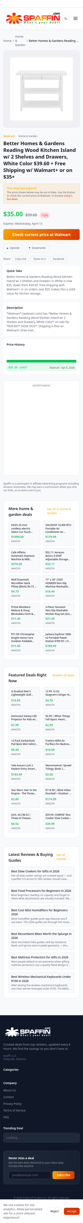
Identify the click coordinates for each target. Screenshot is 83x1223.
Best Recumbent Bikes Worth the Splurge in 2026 (41, 936)
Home (7, 41)
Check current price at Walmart (41, 234)
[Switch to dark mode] (66, 18)
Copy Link (20, 259)
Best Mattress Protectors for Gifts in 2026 (39, 957)
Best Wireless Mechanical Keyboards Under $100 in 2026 (41, 979)
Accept (71, 1211)
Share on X (39, 259)
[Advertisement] (41, 430)
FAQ (6, 1117)
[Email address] (30, 1175)
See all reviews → (63, 857)
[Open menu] (75, 18)
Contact (8, 1097)
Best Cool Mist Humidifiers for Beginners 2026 (39, 912)
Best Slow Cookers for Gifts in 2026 (35, 871)
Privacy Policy (12, 1104)
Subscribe (63, 1175)
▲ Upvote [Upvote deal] (13, 248)
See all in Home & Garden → (59, 511)
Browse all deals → (63, 677)
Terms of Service (14, 1110)
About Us (9, 1090)
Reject (54, 1211)
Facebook (58, 259)
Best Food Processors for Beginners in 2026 (41, 891)
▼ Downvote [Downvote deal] (37, 248)
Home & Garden (20, 41)
